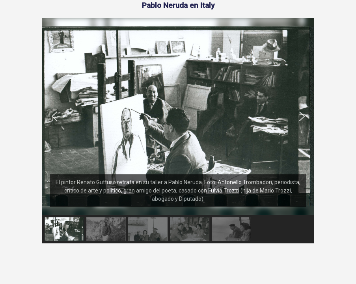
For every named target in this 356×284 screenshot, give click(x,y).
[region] (178, 130)
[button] (54, 116)
